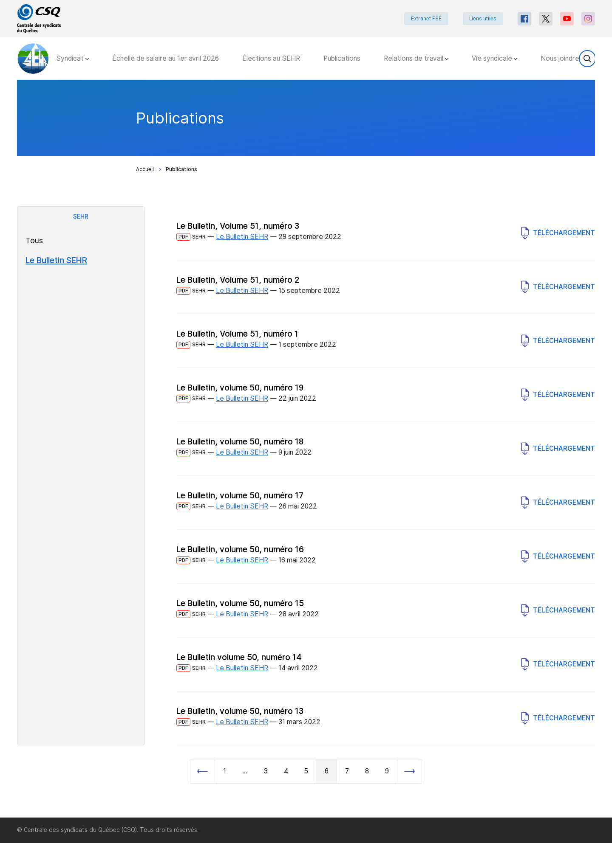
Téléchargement (558, 233)
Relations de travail (416, 58)
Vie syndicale (494, 58)
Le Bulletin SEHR (56, 260)
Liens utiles (482, 19)
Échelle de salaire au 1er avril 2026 (165, 58)
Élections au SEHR (271, 58)
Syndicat (72, 58)
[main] (306, 449)
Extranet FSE (426, 19)
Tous (34, 240)
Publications (341, 58)
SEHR (80, 216)
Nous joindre (562, 58)
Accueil (145, 169)
